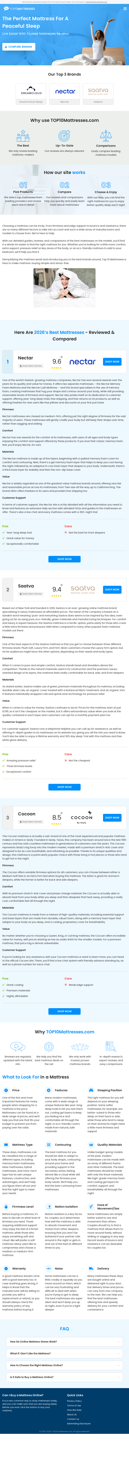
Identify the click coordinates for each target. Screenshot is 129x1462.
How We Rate (74, 1410)
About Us (72, 1414)
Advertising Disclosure (79, 1423)
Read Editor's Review (32, 366)
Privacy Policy (74, 1401)
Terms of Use (74, 1405)
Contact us (73, 1419)
